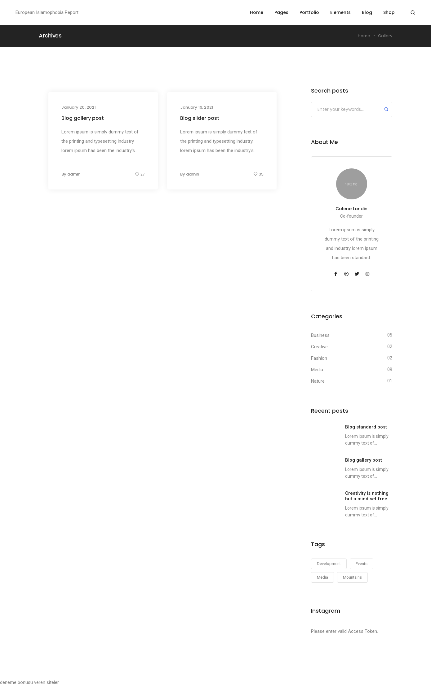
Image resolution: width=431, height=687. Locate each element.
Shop (389, 12)
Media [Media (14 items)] (322, 577)
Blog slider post (199, 118)
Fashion (319, 358)
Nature (318, 381)
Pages (281, 12)
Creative (319, 347)
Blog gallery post (82, 118)
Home (256, 12)
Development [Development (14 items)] (329, 563)
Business (320, 335)
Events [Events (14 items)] (361, 563)
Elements (340, 12)
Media (317, 369)
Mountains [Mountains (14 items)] (352, 577)
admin (73, 174)
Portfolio (309, 12)
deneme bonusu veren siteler (29, 682)
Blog (367, 12)
